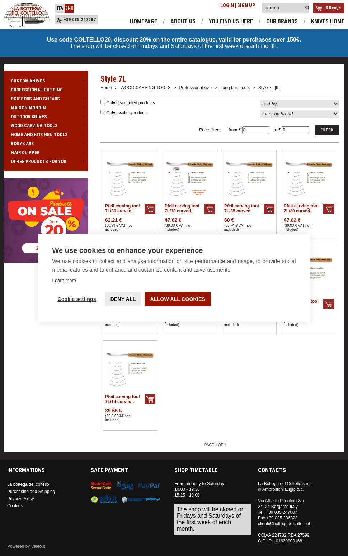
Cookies (15, 505)
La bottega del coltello (28, 484)
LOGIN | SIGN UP (237, 5)
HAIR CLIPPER (46, 152)
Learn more (64, 280)
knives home (327, 21)
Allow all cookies (178, 299)
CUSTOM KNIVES (46, 80)
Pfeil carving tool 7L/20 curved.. (301, 208)
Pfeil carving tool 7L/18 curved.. (182, 208)
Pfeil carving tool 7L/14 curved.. (122, 399)
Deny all (123, 299)
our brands (282, 21)
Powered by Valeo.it (26, 546)
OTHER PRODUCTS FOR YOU (46, 161)
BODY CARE (46, 143)
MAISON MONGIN (46, 107)
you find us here (231, 21)
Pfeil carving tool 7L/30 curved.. (122, 208)
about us (183, 21)
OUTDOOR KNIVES (46, 116)
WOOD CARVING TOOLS (46, 125)
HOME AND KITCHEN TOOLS (46, 134)
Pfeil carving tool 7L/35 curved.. (241, 208)
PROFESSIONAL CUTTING (46, 89)
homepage (143, 21)
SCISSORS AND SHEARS (46, 98)
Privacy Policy (20, 498)
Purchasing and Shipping (31, 491)
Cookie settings (77, 299)
